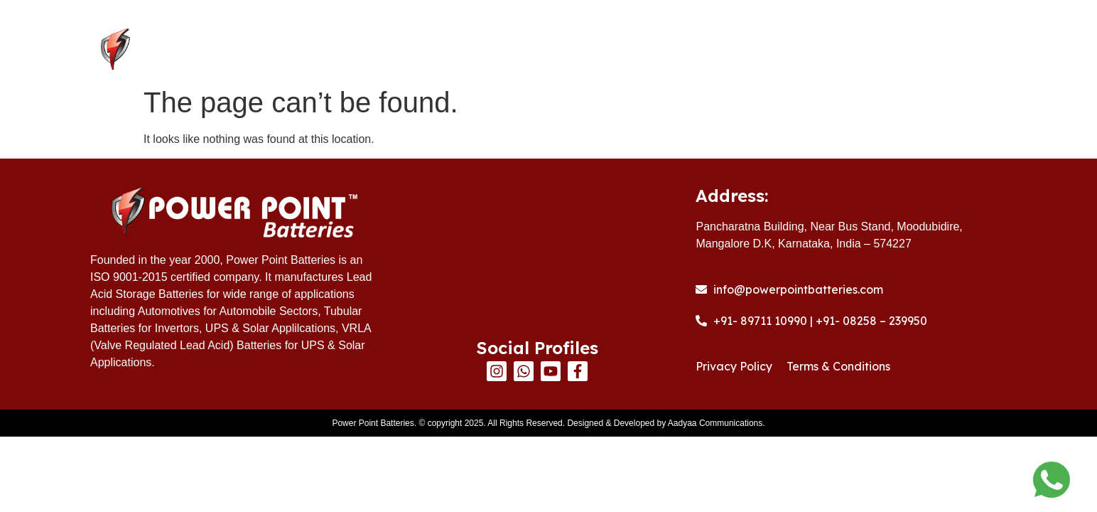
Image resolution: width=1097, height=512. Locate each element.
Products (655, 50)
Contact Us (942, 50)
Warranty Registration (801, 50)
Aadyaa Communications (715, 423)
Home (468, 50)
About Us (551, 50)
